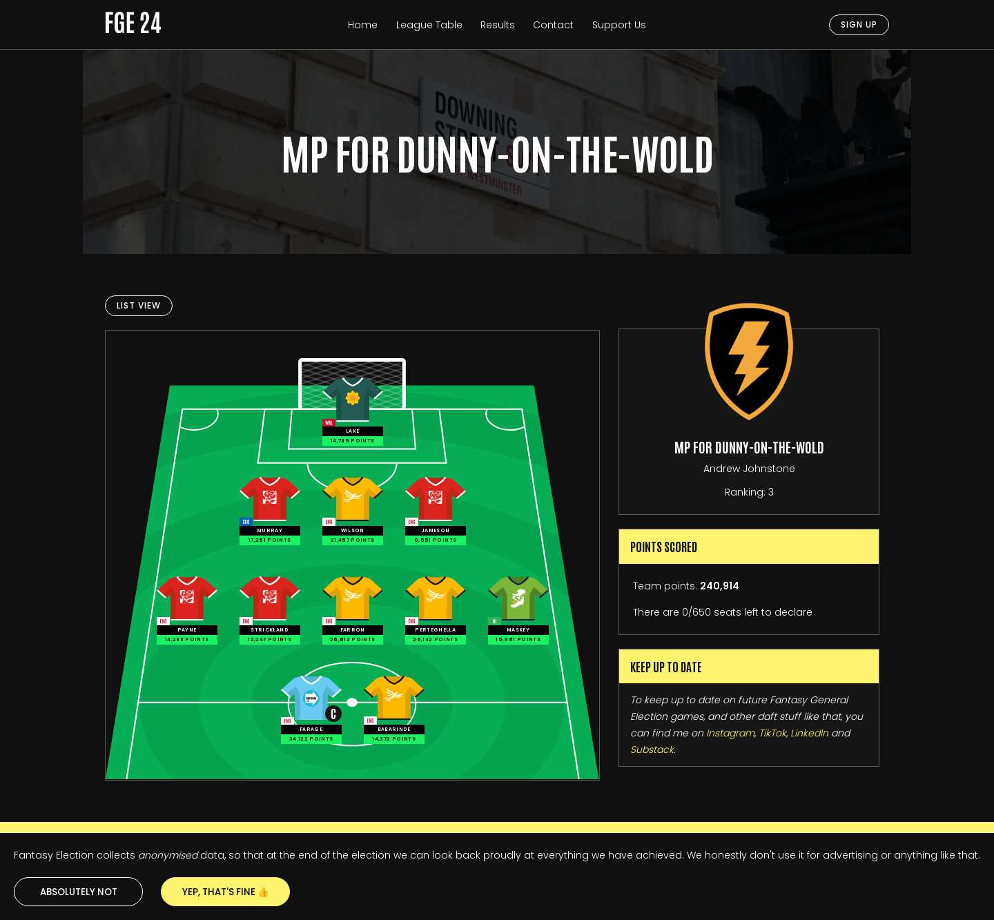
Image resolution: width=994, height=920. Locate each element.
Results (497, 25)
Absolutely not (78, 892)
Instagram (730, 733)
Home (363, 25)
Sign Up (859, 24)
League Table (429, 25)
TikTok (772, 733)
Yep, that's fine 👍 (225, 892)
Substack (652, 749)
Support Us (619, 25)
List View (139, 305)
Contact (553, 25)
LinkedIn (809, 733)
